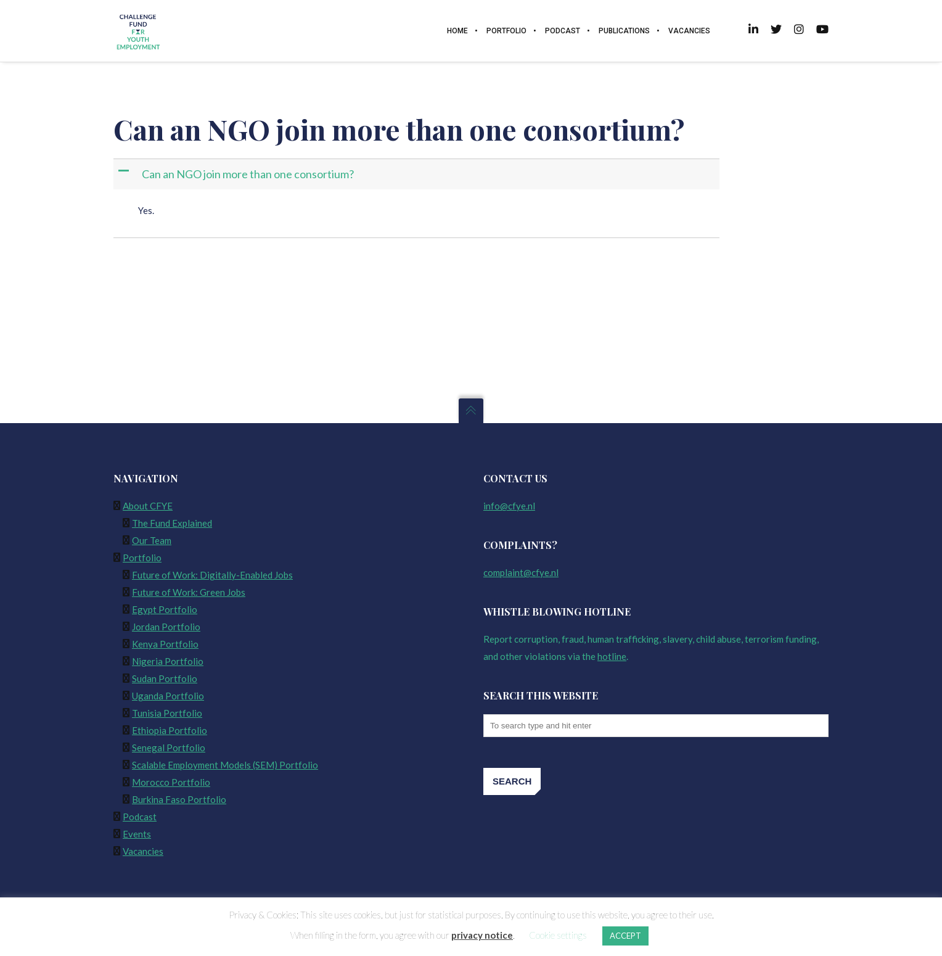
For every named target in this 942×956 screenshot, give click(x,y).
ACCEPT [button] (625, 936)
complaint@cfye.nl (521, 572)
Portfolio (142, 557)
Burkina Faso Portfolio (179, 799)
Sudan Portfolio (164, 678)
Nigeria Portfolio (167, 661)
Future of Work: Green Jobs (188, 592)
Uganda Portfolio (168, 695)
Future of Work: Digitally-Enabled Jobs (212, 574)
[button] (417, 174)
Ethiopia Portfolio (169, 730)
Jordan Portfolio (166, 626)
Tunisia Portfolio (167, 713)
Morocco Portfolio (171, 782)
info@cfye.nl (509, 505)
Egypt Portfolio (164, 609)
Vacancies (143, 851)
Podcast (140, 816)
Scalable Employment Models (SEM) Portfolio (225, 764)
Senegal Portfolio (168, 747)
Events (137, 833)
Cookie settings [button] (558, 935)
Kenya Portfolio (165, 643)
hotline (611, 656)
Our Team (151, 540)
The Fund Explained (172, 523)
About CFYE (148, 505)
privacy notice (482, 935)
